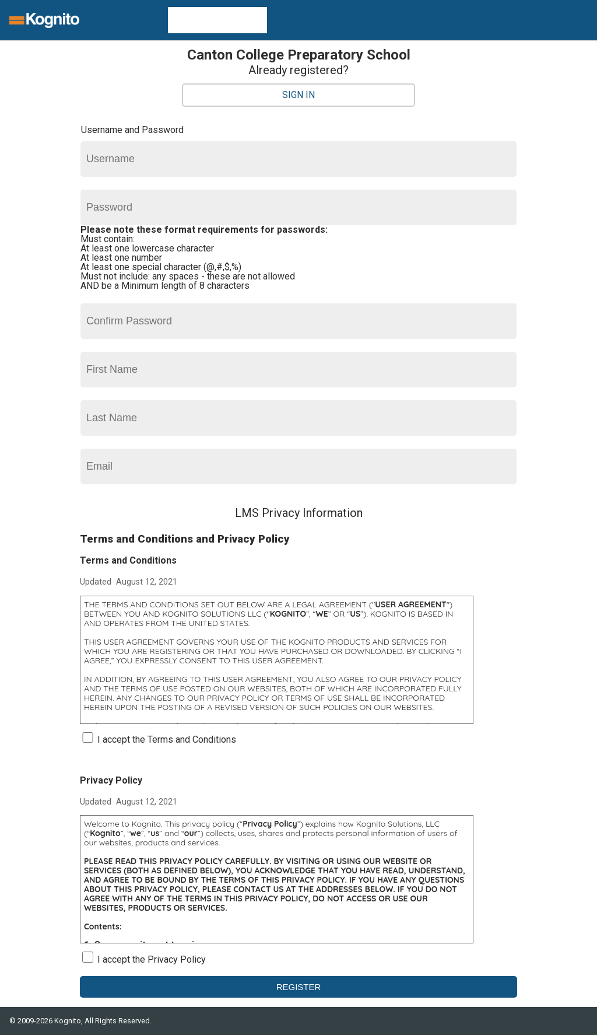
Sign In (298, 94)
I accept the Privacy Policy (151, 959)
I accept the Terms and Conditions (166, 739)
